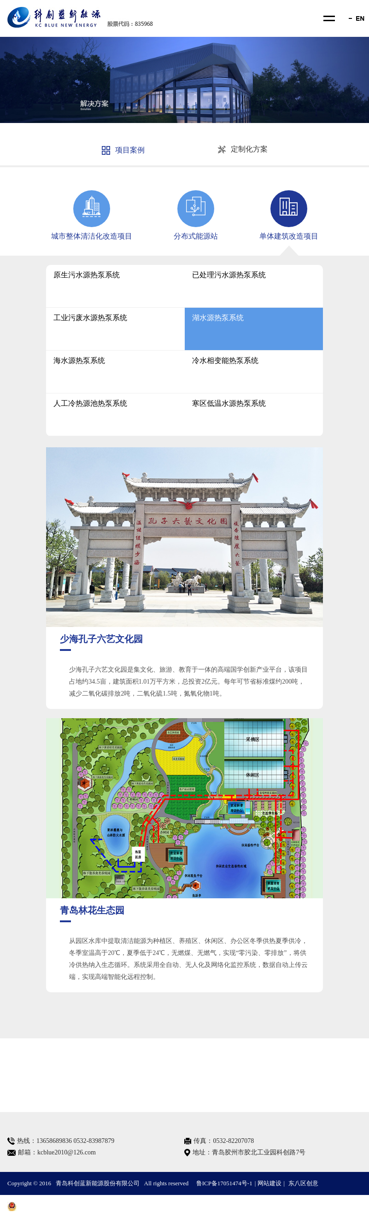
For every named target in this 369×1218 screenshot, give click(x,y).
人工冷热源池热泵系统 (90, 403)
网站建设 (269, 1183)
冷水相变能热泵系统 (225, 360)
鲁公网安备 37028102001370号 (51, 1206)
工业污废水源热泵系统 (90, 318)
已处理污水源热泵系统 (229, 275)
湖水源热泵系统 (218, 318)
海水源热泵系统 (79, 360)
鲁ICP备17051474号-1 (224, 1183)
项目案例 (123, 150)
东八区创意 (303, 1183)
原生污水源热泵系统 (86, 275)
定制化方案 (243, 149)
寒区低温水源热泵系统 (229, 403)
